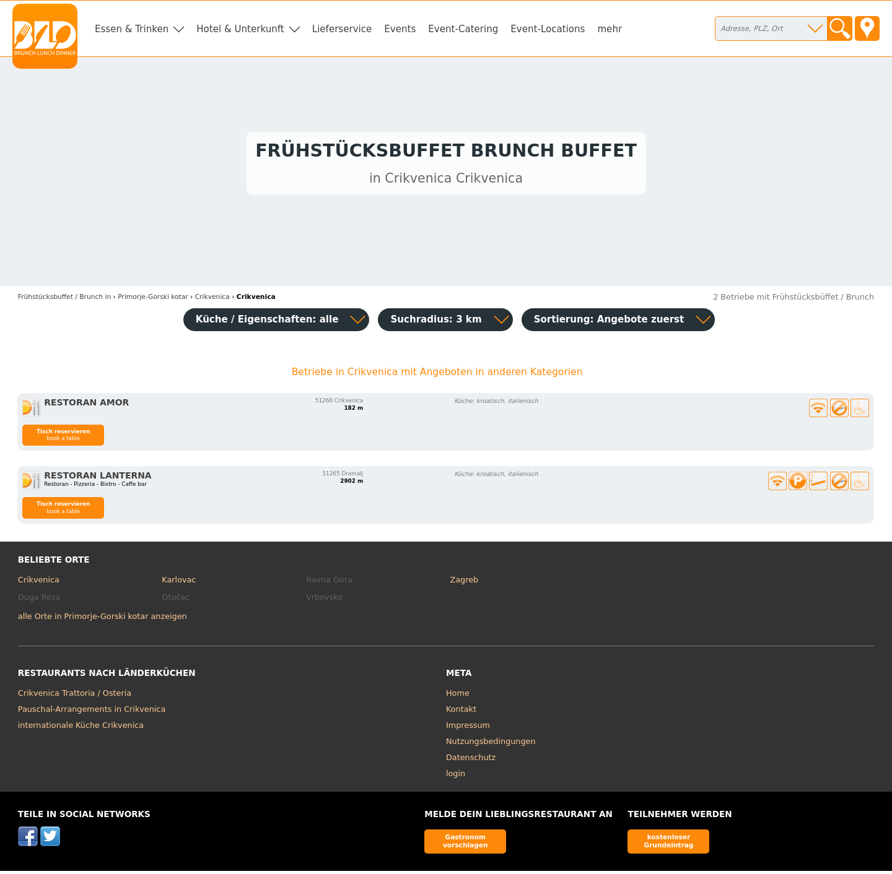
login (455, 776)
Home (458, 696)
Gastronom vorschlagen (465, 844)
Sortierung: (609, 322)
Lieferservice (342, 29)
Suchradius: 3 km (435, 322)
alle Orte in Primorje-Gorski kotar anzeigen (102, 619)
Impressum (468, 728)
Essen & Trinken (131, 29)
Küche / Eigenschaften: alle (267, 322)
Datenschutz (471, 760)
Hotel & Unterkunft (240, 29)
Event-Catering (463, 29)
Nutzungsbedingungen (491, 744)
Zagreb (464, 582)
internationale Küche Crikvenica (81, 728)
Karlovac (179, 582)
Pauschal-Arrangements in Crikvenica (91, 712)
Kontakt (461, 712)
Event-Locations (547, 29)
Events (400, 29)
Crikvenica (38, 582)
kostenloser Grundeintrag (668, 844)
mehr (609, 29)
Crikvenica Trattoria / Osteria (74, 696)
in (64, 300)
